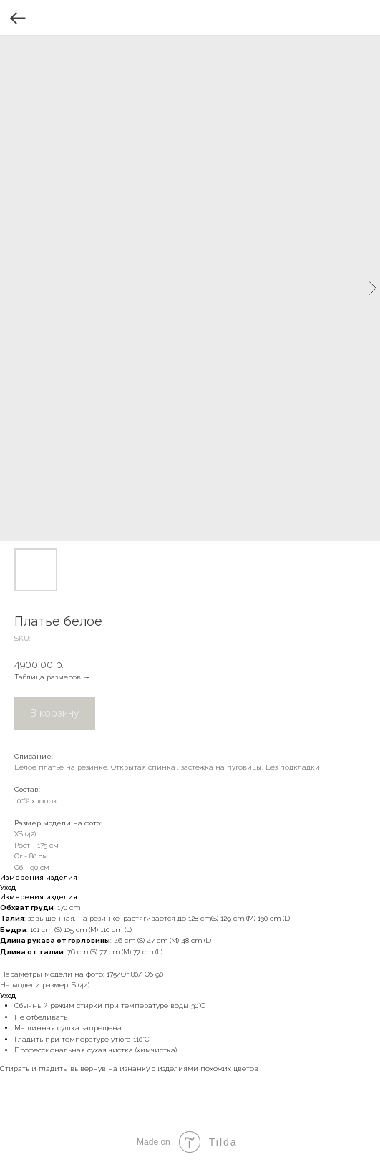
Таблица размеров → (52, 677)
